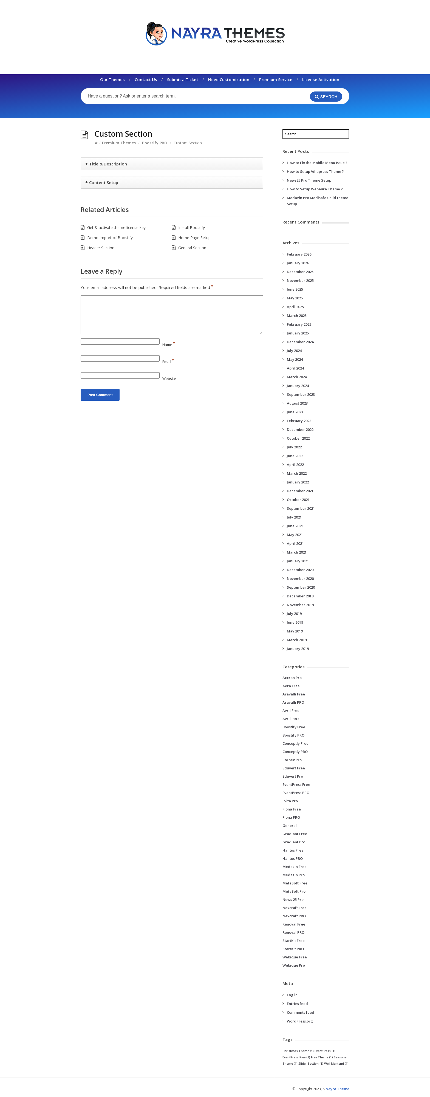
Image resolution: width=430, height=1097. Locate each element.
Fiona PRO (291, 817)
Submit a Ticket (182, 79)
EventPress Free (296, 784)
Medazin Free (294, 866)
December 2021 (300, 490)
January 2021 (298, 560)
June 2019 (295, 622)
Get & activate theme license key (116, 227)
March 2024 (297, 376)
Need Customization (228, 79)
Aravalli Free (293, 694)
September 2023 (301, 394)
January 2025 (298, 333)
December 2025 (300, 271)
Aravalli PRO (293, 702)
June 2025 (295, 289)
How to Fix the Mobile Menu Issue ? (317, 162)
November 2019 (300, 604)
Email (168, 361)
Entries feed (297, 1003)
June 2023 (295, 411)
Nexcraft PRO (294, 915)
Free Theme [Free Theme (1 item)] (322, 1057)
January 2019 (298, 648)
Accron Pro (292, 677)
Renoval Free (293, 924)
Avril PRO (290, 718)
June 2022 (295, 455)
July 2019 (294, 613)
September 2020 (301, 587)
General (289, 825)
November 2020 (300, 578)
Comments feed (300, 1012)
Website (169, 378)
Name (168, 344)
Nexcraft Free (294, 907)
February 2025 (299, 324)
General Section (192, 247)
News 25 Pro (293, 899)
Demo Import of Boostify (110, 237)
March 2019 (297, 639)
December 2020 (300, 569)
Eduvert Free (293, 768)
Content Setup (103, 182)
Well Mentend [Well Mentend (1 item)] (336, 1064)
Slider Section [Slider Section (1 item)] (310, 1064)
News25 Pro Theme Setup (309, 180)
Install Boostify (191, 227)
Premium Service (275, 79)
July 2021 (294, 517)
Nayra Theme (337, 1088)
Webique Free (294, 957)
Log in (292, 994)
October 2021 (298, 499)
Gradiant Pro (293, 842)
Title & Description (108, 164)
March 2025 (297, 315)
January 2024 (298, 385)
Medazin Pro (293, 874)
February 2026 (299, 254)
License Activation (320, 79)
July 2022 (294, 447)
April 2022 (295, 464)
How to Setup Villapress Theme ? (315, 171)
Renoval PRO (293, 932)
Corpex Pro (292, 759)
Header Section (100, 247)
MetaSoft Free (294, 883)
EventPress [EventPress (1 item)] (325, 1051)
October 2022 (298, 438)
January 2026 (298, 262)
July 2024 (294, 350)
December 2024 (300, 341)
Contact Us (146, 79)
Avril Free (290, 710)
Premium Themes (119, 142)
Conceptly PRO (295, 751)
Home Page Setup (194, 237)
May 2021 (295, 534)
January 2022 (298, 482)
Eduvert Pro (292, 776)
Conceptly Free (295, 743)
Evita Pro (290, 800)
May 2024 (295, 359)
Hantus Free (293, 850)
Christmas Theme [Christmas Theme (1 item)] (298, 1051)
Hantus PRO (292, 858)
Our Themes (112, 79)
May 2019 (295, 631)
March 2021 (297, 552)
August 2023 (297, 403)
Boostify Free (293, 726)
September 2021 (301, 508)
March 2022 (297, 473)
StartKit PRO (293, 948)
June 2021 (295, 525)
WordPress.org (300, 1021)
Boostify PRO (154, 142)
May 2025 (295, 298)
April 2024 (295, 368)
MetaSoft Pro (293, 891)
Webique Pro (293, 965)
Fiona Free (291, 809)
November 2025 (300, 280)
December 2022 (300, 429)
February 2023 (299, 420)
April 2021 (295, 543)
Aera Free (291, 685)
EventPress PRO (295, 792)
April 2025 (295, 306)
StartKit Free (293, 940)
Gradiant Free (294, 833)
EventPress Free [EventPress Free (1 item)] (296, 1057)
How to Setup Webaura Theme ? (315, 189)
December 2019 (300, 596)
